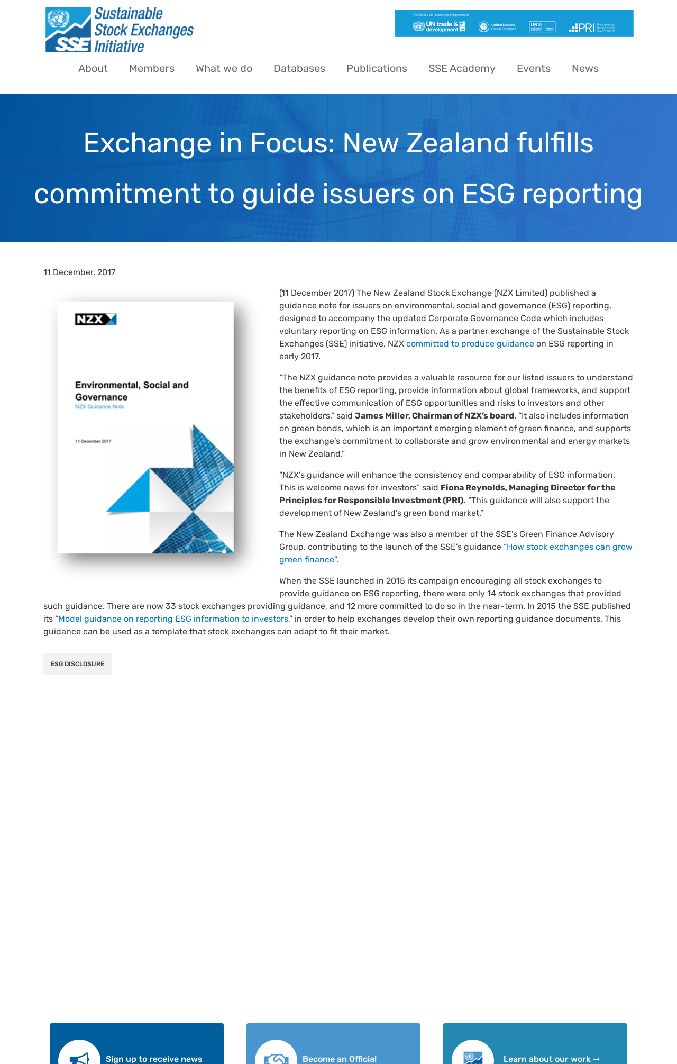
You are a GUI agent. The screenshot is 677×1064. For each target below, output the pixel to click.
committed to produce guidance (470, 344)
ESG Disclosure (77, 664)
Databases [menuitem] (299, 68)
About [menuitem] (93, 68)
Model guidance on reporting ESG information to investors (173, 619)
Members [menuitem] (152, 68)
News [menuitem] (585, 68)
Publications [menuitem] (376, 68)
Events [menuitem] (534, 68)
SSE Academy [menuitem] (462, 68)
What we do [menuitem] (224, 68)
